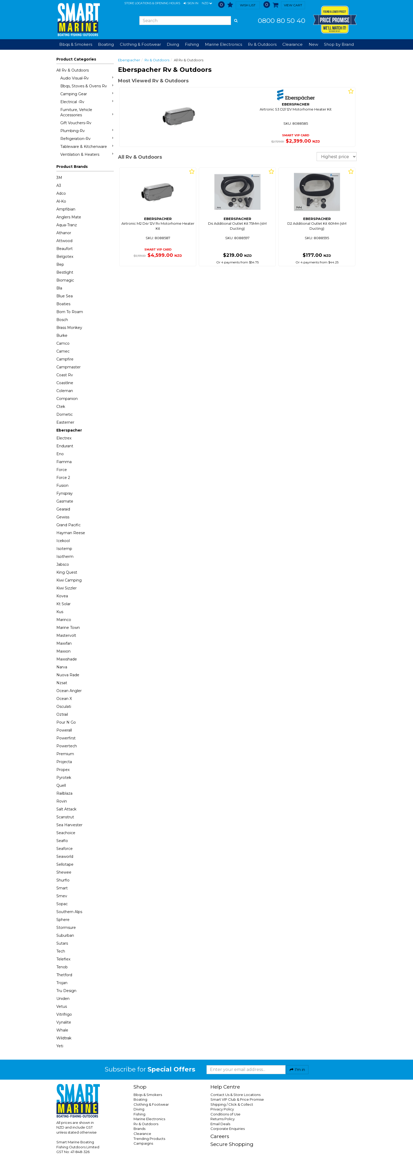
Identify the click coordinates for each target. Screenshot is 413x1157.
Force (61, 469)
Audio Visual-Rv (87, 78)
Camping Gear (87, 93)
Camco (63, 343)
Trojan (61, 982)
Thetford (64, 975)
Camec (63, 351)
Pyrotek (63, 777)
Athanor (63, 233)
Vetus (61, 1006)
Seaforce (64, 848)
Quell (61, 785)
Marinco (63, 619)
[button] (191, 3)
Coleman (64, 390)
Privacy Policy (222, 1109)
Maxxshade (66, 659)
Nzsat (61, 682)
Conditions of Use (225, 1114)
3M (59, 177)
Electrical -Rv (87, 101)
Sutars (62, 943)
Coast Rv (64, 375)
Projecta (64, 761)
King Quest (66, 572)
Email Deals (220, 1124)
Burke (61, 335)
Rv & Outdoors (157, 60)
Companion (67, 398)
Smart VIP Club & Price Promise (237, 1099)
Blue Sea (64, 296)
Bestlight (64, 272)
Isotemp (64, 548)
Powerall (64, 730)
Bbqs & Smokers (75, 44)
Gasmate (64, 501)
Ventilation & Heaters (87, 154)
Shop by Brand (339, 44)
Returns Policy (222, 1119)
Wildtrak (63, 1038)
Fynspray (64, 493)
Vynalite (63, 1022)
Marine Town (68, 627)
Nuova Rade (67, 675)
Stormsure (66, 927)
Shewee (63, 872)
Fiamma (64, 461)
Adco (61, 193)
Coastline (64, 382)
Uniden (63, 998)
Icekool (63, 540)
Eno (60, 454)
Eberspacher (69, 430)
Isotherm (64, 556)
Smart (62, 888)
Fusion (62, 485)
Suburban (65, 935)
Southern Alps (69, 911)
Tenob (62, 967)
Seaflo (62, 840)
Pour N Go (66, 722)
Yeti (59, 1046)
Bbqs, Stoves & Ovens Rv (87, 85)
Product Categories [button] (76, 59)
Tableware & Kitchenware (87, 146)
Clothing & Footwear (151, 1104)
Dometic (64, 414)
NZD (207, 3)
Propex (63, 769)
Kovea (62, 596)
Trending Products (149, 1138)
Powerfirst (66, 738)
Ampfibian (65, 209)
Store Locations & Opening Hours (152, 3)
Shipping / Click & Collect (231, 1104)
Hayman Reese (70, 532)
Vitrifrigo (64, 1014)
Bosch (62, 319)
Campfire (64, 359)
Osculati (63, 706)
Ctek (60, 406)
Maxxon (63, 651)
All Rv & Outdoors (72, 70)
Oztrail (62, 714)
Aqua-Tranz (66, 225)
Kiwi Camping (69, 580)
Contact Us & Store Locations (235, 1095)
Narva (61, 667)
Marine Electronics (149, 1119)
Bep (60, 264)
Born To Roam (69, 311)
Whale (62, 1030)
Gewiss (62, 517)
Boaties (63, 304)
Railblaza (64, 793)
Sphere (63, 919)
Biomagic (65, 280)
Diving (139, 1109)
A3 (58, 185)
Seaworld (64, 856)
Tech (60, 951)
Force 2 (63, 477)
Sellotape (64, 864)
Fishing (139, 1114)
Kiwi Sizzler (66, 588)
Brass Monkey (69, 327)
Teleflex (63, 959)
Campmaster (68, 367)
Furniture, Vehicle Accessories (87, 112)
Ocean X (64, 698)
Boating (140, 1099)
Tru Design (66, 990)
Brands (139, 1128)
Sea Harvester (69, 825)
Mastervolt (66, 635)
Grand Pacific (68, 525)
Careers (219, 1136)
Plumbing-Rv (87, 130)
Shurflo (63, 880)
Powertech (66, 746)
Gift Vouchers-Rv (75, 123)
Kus (59, 611)
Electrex (63, 438)
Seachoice (65, 832)
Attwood (64, 240)
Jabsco (62, 564)
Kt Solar (63, 604)
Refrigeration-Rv (87, 138)
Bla (59, 288)
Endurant (64, 446)
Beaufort (64, 248)
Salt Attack (66, 809)
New (313, 44)
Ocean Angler (69, 690)
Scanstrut (65, 817)
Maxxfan (64, 643)
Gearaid (63, 509)
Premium (65, 754)
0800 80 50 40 (281, 20)
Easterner (65, 422)
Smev (61, 896)
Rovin (61, 801)
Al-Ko (61, 201)
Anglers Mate (68, 217)
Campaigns (143, 1143)
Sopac (62, 903)
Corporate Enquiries (227, 1128)
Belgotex (64, 256)
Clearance (292, 44)
